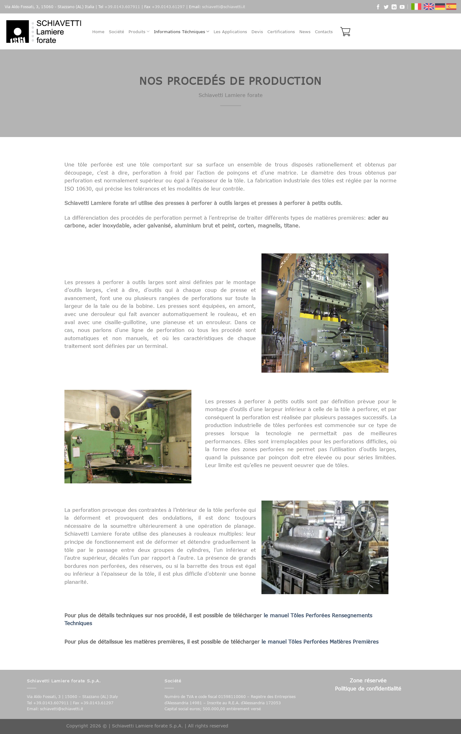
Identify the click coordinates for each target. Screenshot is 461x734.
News (305, 31)
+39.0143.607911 (122, 6)
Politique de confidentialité (368, 688)
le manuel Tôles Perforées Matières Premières (319, 642)
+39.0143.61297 (168, 6)
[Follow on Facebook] (378, 8)
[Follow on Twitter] (386, 8)
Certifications (281, 31)
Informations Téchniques (181, 31)
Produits (139, 31)
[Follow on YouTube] (402, 8)
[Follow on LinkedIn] (394, 8)
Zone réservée (368, 680)
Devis (257, 31)
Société (116, 31)
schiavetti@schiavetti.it (223, 6)
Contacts (324, 31)
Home (98, 31)
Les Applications (230, 31)
